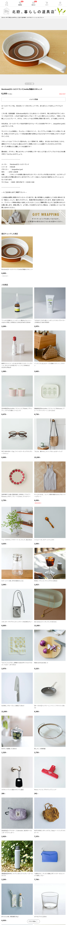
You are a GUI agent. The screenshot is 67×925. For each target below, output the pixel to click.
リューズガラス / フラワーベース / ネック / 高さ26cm (16, 540)
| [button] (28, 84)
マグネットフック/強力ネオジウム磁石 (12, 789)
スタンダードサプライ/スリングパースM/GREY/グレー (16, 622)
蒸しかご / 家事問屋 (40, 749)
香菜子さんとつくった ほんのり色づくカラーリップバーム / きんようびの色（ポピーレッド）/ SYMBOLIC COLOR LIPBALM (16, 365)
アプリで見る (32, 921)
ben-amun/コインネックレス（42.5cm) (45, 622)
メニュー (60, 4)
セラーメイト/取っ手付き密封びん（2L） (12, 581)
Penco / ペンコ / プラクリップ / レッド (45, 789)
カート (47, 4)
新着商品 (20, 4)
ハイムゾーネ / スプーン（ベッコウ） (44, 540)
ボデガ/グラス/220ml (40, 916)
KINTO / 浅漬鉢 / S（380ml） (9, 749)
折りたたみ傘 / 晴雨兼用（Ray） (10, 916)
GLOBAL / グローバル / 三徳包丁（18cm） (12, 705)
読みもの (33, 4)
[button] (3, 53)
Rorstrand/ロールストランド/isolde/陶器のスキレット (17, 269)
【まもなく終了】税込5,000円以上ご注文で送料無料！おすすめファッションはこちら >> (22, 17)
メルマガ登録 (33, 99)
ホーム (6, 4)
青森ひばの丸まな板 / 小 (41, 663)
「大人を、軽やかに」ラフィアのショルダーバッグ (48, 451)
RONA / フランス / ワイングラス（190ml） (45, 581)
